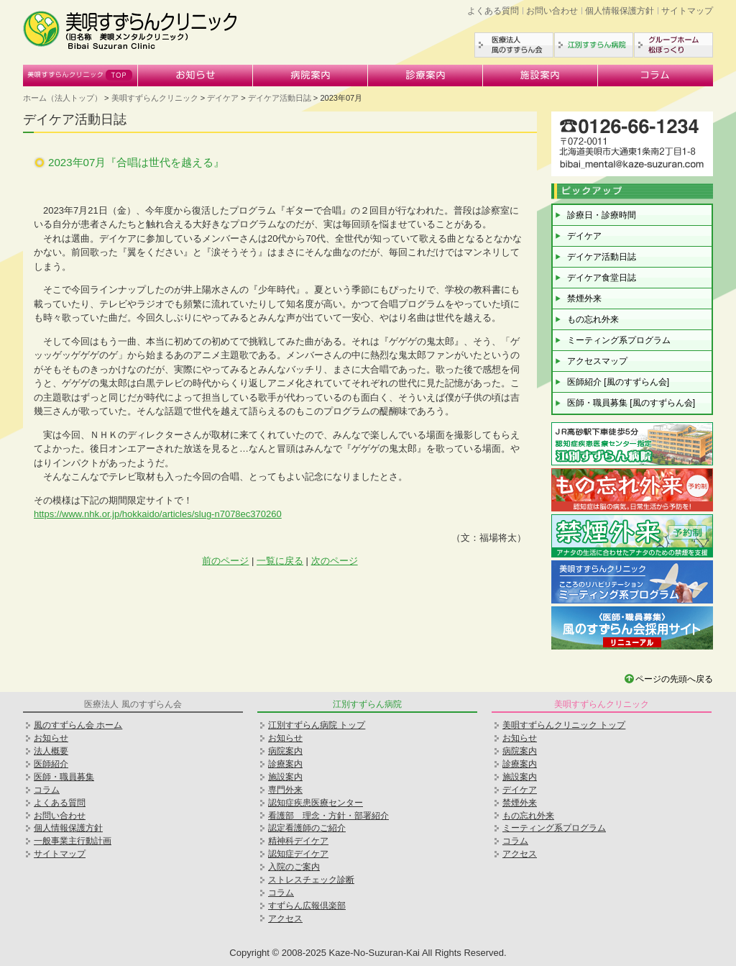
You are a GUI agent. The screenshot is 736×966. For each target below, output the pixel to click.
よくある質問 (493, 11)
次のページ (334, 560)
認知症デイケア (298, 854)
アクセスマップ (597, 361)
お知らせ (195, 75)
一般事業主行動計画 (72, 841)
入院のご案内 (294, 867)
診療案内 (425, 75)
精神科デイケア (298, 841)
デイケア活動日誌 (279, 98)
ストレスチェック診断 (311, 880)
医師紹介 (51, 764)
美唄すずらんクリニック (80, 75)
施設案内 (540, 75)
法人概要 (51, 751)
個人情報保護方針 (619, 11)
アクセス (285, 918)
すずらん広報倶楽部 (307, 906)
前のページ (225, 560)
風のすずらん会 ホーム (78, 725)
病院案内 (310, 75)
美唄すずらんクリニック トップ (563, 725)
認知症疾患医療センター (315, 803)
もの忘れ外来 (593, 319)
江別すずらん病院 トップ (316, 725)
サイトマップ (687, 11)
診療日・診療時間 (601, 215)
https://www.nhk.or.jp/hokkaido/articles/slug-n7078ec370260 (158, 514)
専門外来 (285, 790)
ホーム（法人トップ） (62, 98)
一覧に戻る (280, 560)
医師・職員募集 (64, 777)
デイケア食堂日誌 (601, 278)
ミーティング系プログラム (619, 340)
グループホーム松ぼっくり (673, 45)
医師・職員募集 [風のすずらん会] (631, 403)
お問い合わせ (552, 11)
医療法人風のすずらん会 (513, 45)
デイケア (223, 98)
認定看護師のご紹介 (307, 828)
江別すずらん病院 (593, 45)
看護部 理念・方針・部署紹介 (328, 816)
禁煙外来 (584, 298)
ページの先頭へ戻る (674, 679)
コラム (655, 75)
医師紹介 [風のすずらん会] (618, 382)
